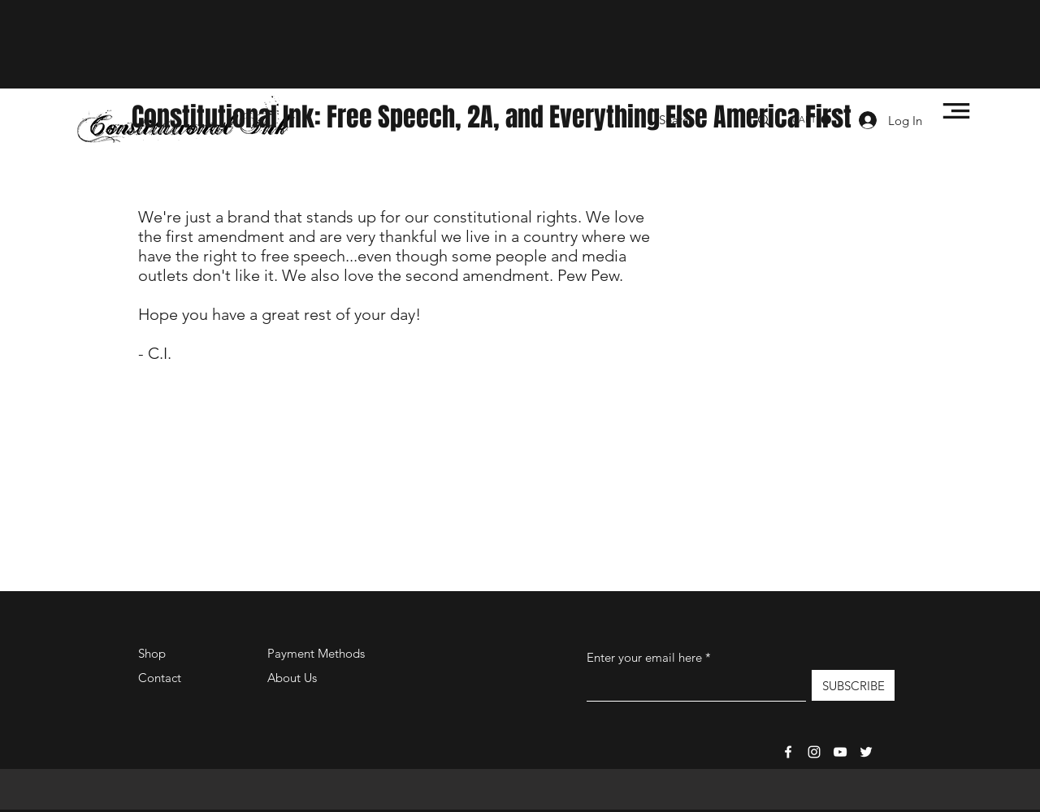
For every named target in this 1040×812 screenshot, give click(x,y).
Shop (152, 653)
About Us (292, 677)
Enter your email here (644, 657)
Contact (159, 677)
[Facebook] (788, 752)
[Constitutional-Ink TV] (840, 752)
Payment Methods (317, 653)
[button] (956, 111)
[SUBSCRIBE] (853, 685)
